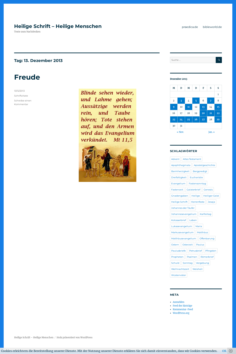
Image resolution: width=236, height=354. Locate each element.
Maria (199, 226)
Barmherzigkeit (180, 171)
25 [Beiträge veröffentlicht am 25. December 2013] (188, 119)
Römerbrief (207, 256)
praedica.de (190, 27)
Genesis (208, 189)
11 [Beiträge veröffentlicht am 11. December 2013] (188, 106)
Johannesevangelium (183, 214)
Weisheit (197, 269)
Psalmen (192, 256)
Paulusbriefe (178, 250)
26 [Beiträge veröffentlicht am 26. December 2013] (195, 119)
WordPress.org (181, 313)
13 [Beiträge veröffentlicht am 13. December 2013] (203, 106)
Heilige (195, 195)
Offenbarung (207, 238)
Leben (193, 220)
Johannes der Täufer (182, 207)
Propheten (177, 256)
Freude (27, 77)
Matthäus (202, 232)
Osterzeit (187, 244)
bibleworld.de (212, 27)
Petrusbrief (195, 250)
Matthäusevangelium (183, 238)
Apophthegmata (180, 165)
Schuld (175, 262)
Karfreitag (205, 214)
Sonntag (188, 262)
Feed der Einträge (182, 305)
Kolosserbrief (178, 220)
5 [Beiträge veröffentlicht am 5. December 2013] (196, 100)
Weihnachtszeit (180, 269)
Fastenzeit (177, 189)
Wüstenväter (178, 275)
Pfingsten (210, 250)
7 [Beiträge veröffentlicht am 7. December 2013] (210, 100)
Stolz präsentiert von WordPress (75, 337)
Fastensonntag (197, 183)
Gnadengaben (179, 195)
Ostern (175, 244)
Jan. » (211, 132)
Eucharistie (196, 177)
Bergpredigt (200, 171)
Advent (175, 159)
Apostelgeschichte (204, 165)
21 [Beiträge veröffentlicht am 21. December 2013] (210, 113)
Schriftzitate (21, 95)
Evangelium (178, 183)
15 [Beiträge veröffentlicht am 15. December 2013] (218, 106)
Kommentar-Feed (183, 309)
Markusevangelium (182, 232)
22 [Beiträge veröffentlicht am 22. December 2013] (218, 113)
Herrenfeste (197, 201)
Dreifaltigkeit (178, 177)
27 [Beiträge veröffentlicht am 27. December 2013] (203, 119)
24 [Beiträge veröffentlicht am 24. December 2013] (181, 119)
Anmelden (178, 302)
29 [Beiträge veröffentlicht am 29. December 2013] (218, 119)
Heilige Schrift (179, 201)
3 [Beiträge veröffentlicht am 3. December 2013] (181, 100)
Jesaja (211, 201)
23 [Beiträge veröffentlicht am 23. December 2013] (173, 119)
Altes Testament (192, 159)
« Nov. (180, 132)
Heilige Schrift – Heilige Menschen (58, 26)
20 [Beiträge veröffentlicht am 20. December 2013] (203, 113)
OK (224, 351)
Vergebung (202, 262)
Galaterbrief (193, 189)
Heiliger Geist (211, 195)
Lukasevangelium (181, 226)
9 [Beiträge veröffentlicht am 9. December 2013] (174, 106)
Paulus (200, 244)
